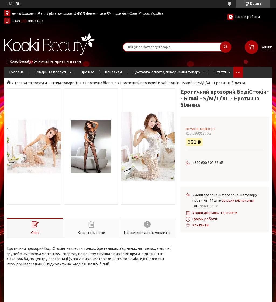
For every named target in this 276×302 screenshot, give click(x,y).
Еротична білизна (100, 83)
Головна (16, 72)
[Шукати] (225, 47)
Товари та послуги (51, 72)
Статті (220, 72)
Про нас (87, 72)
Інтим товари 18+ (66, 83)
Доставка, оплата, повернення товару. (167, 72)
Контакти (113, 72)
